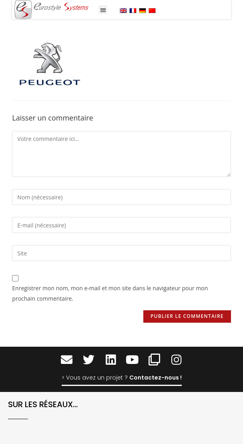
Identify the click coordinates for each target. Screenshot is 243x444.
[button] (103, 9)
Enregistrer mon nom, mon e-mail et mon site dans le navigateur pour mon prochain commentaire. (110, 293)
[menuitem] (123, 10)
